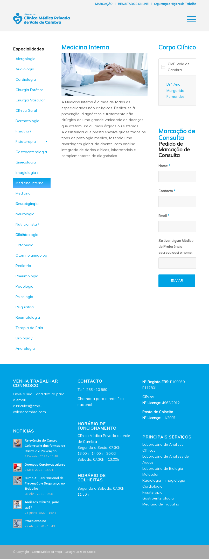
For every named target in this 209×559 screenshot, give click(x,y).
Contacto (167, 191)
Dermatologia (27, 120)
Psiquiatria (25, 307)
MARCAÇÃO (104, 4)
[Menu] (189, 19)
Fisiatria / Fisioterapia (32, 132)
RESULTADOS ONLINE (133, 4)
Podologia (24, 286)
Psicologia (24, 296)
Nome (164, 166)
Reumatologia (28, 317)
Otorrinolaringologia (31, 256)
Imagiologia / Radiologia (27, 174)
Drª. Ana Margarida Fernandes (175, 90)
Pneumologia (27, 276)
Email (163, 216)
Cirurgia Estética (30, 89)
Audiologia (25, 69)
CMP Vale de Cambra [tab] (175, 67)
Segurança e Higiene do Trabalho (175, 4)
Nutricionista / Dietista (27, 225)
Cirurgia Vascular (30, 100)
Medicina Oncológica (25, 194)
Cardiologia (26, 79)
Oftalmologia (27, 234)
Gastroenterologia (31, 152)
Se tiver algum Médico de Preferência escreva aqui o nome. (175, 246)
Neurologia (25, 214)
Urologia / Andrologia (25, 339)
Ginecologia (26, 162)
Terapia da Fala (29, 327)
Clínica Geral (26, 110)
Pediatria (23, 265)
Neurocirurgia (27, 203)
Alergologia (26, 58)
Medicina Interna (30, 183)
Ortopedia (24, 245)
